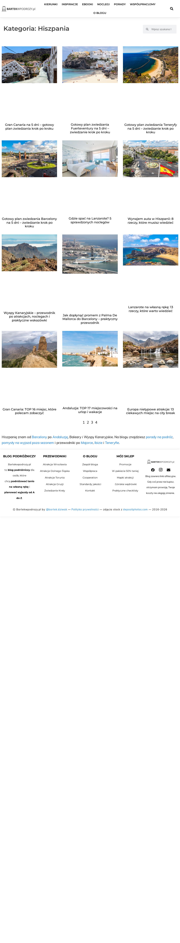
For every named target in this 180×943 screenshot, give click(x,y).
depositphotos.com (135, 509)
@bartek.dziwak (56, 509)
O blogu (99, 13)
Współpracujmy (142, 4)
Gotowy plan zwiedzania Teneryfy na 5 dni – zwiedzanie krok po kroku (150, 128)
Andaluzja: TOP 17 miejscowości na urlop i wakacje (90, 410)
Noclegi (103, 4)
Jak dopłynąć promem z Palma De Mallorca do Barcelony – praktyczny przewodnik (90, 319)
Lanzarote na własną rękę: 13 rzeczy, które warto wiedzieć (150, 309)
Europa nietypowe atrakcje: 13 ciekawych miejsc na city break (150, 411)
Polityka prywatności (85, 509)
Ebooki (87, 4)
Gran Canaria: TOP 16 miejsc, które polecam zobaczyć (29, 411)
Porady (120, 4)
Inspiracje (70, 4)
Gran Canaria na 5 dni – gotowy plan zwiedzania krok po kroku (29, 126)
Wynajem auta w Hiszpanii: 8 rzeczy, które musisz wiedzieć (151, 221)
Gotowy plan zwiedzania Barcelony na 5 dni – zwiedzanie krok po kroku (29, 222)
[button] (172, 9)
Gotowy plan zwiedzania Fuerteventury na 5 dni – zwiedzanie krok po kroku (90, 128)
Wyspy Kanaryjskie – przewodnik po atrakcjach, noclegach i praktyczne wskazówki (29, 316)
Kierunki (51, 4)
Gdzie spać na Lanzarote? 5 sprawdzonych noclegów (90, 220)
